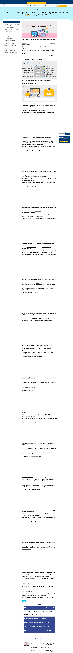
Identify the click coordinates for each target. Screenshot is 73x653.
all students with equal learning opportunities (36, 452)
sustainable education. (26, 549)
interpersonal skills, (39, 386)
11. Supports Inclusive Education (10, 45)
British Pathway (37, 5)
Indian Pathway (29, 5)
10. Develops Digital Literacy (9, 43)
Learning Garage (51, 5)
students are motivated (47, 112)
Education (23, 601)
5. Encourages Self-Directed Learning (10, 33)
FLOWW (44, 5)
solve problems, (53, 517)
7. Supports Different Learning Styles (10, 36)
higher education (25, 353)
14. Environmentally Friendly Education (11, 50)
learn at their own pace (46, 247)
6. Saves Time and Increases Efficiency (11, 34)
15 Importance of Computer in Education (11, 24)
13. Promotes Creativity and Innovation (11, 48)
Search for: (67, 132)
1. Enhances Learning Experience (10, 25)
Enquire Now (63, 5)
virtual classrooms (36, 175)
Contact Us (64, 141)
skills (48, 345)
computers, (32, 39)
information (28, 137)
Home (27, 9)
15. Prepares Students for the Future (10, 52)
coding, (54, 510)
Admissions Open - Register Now (36, 3)
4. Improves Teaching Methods (9, 31)
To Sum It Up (6, 54)
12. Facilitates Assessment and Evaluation (11, 47)
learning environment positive (33, 219)
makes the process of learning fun (28, 106)
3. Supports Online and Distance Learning (11, 29)
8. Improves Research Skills (9, 38)
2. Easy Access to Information (9, 27)
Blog (57, 5)
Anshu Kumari (29, 15)
